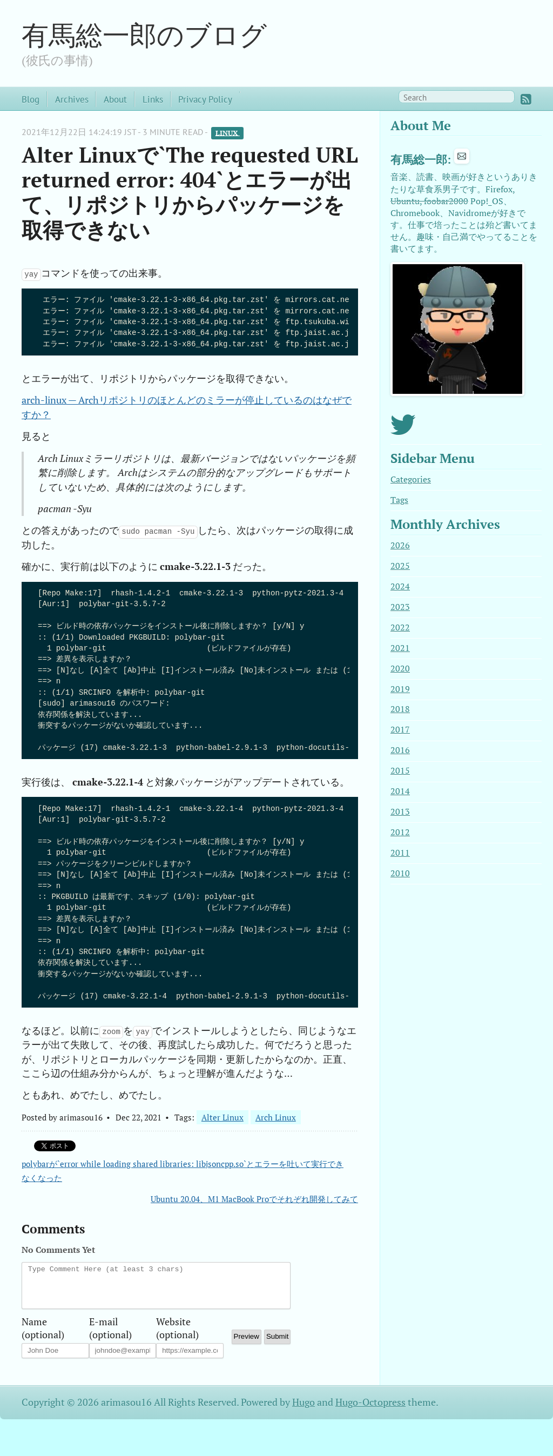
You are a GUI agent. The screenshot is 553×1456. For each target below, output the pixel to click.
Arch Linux (275, 1117)
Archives (72, 99)
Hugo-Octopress (370, 1410)
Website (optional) (177, 1330)
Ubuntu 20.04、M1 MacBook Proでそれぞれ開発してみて (254, 1198)
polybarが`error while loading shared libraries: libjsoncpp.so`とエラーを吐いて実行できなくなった (182, 1170)
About (115, 99)
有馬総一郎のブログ (144, 34)
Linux (227, 132)
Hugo (303, 1410)
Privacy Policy (205, 99)
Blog (30, 99)
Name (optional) (43, 1330)
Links (153, 99)
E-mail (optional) (110, 1330)
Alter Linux (222, 1117)
